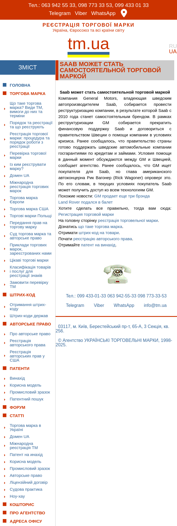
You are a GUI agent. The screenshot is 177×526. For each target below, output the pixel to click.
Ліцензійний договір (29, 482)
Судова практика (26, 489)
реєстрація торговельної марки (128, 220)
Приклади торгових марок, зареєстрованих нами (30, 249)
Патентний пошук (26, 399)
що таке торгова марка (100, 226)
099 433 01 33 (132, 5)
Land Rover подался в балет (85, 202)
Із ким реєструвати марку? (28, 166)
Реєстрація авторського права (27, 343)
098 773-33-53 (152, 296)
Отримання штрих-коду (28, 306)
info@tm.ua (155, 305)
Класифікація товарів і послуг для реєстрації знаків (30, 271)
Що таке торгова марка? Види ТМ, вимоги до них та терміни (26, 109)
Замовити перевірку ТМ (29, 284)
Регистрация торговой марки (86, 214)
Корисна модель (25, 385)
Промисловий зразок (30, 392)
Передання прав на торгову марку (28, 225)
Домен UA (19, 175)
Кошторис (22, 504)
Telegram (60, 13)
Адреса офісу (26, 521)
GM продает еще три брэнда (122, 196)
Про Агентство (27, 512)
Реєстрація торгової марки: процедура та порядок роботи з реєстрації (30, 140)
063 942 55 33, (59, 5)
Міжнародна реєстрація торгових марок (29, 186)
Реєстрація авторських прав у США (27, 356)
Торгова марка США (29, 209)
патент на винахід (98, 244)
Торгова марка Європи (24, 200)
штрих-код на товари (99, 232)
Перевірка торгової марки (28, 155)
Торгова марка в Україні (25, 427)
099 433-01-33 (91, 296)
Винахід (17, 378)
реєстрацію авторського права (102, 238)
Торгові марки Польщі (31, 216)
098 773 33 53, (95, 5)
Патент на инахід (26, 454)
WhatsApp (103, 13)
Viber (81, 13)
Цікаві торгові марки (29, 260)
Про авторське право (30, 334)
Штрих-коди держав (29, 316)
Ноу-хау (17, 496)
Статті (17, 415)
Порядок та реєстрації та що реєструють (31, 125)
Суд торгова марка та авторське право (30, 236)
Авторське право (26, 475)
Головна (20, 85)
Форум (17, 407)
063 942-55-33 (122, 296)
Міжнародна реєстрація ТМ (24, 445)
